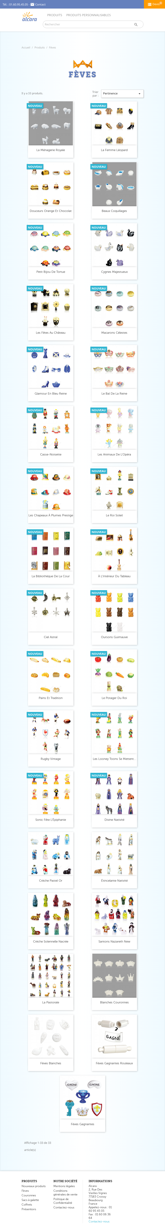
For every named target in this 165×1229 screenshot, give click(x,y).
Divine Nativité (114, 819)
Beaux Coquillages (114, 211)
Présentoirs (29, 1209)
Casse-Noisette (50, 454)
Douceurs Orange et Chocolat (51, 211)
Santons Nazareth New (114, 941)
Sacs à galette (30, 1200)
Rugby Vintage (51, 759)
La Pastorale (50, 1002)
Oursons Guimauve (114, 637)
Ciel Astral (50, 637)
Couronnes (29, 1195)
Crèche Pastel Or (50, 880)
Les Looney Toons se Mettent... (114, 759)
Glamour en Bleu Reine (51, 393)
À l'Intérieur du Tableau (114, 576)
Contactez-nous (63, 1207)
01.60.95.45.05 (18, 4)
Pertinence (122, 93)
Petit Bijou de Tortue (50, 272)
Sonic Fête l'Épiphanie (50, 819)
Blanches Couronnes (114, 1002)
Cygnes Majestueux (114, 272)
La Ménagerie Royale (50, 150)
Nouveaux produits (34, 1186)
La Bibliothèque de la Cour (51, 576)
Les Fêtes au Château (50, 332)
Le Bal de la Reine (114, 393)
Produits (54, 15)
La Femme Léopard (114, 150)
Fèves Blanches (50, 1063)
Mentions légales (64, 1186)
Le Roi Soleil (114, 515)
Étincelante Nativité (114, 880)
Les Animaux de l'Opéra (114, 454)
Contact (40, 4)
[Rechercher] (93, 24)
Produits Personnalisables (88, 15)
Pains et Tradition (51, 698)
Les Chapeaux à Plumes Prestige (50, 515)
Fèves (25, 1190)
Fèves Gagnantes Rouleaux (114, 1063)
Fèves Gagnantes (82, 1124)
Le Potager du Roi (114, 698)
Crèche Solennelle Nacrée (50, 941)
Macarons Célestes (114, 332)
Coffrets (27, 1204)
